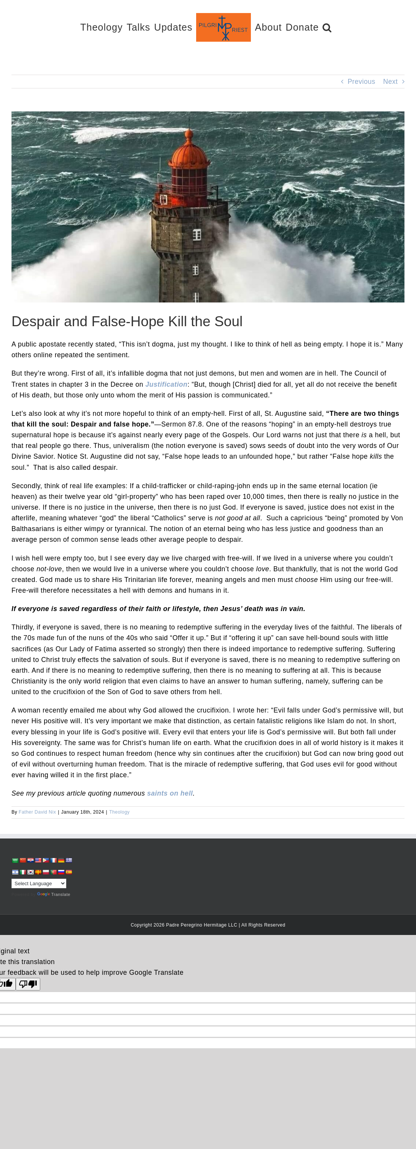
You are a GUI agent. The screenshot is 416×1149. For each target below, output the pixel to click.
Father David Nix (37, 812)
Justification (166, 384)
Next (390, 81)
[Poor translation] (28, 984)
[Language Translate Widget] (38, 883)
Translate (53, 894)
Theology (119, 812)
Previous (361, 81)
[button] (327, 27)
